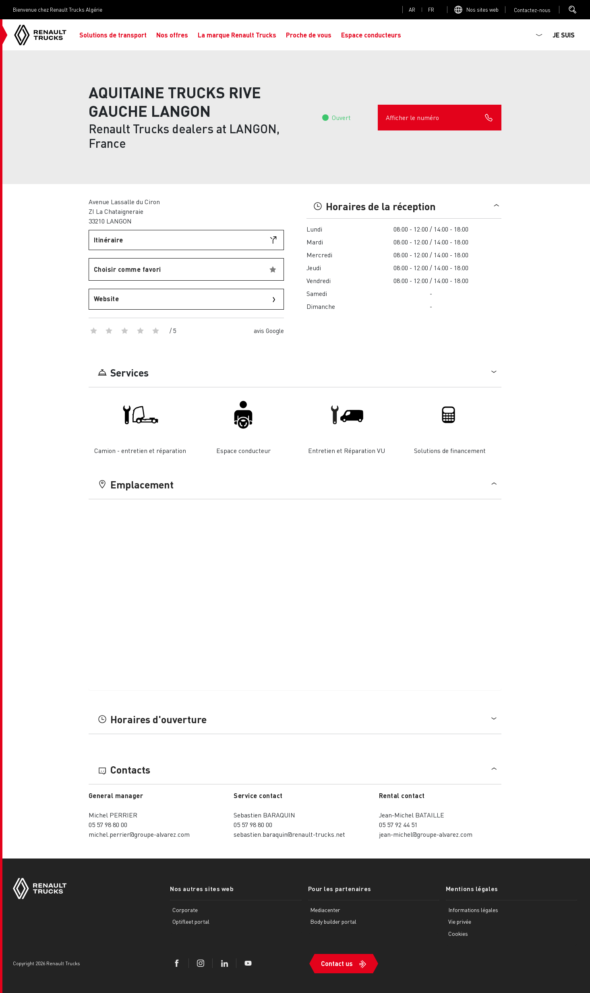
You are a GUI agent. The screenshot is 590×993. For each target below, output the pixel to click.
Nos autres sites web (202, 889)
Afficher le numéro (440, 117)
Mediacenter (325, 909)
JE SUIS (564, 35)
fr (431, 9)
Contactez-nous (532, 9)
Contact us (337, 963)
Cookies (458, 933)
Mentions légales (472, 889)
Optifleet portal (190, 921)
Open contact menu (532, 9)
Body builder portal (333, 921)
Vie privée (459, 921)
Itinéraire (108, 240)
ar (412, 9)
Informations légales (473, 909)
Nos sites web (482, 9)
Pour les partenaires (339, 889)
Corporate (185, 909)
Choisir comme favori (127, 269)
